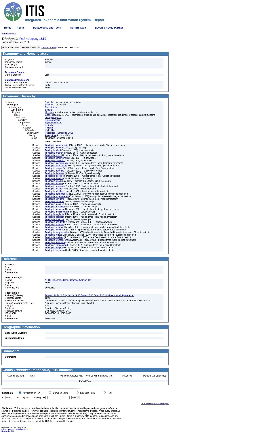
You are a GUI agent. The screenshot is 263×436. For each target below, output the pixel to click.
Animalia (49, 102)
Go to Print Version (8, 34)
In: (3, 397)
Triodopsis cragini (53, 168)
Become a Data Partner (109, 27)
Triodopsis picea (53, 229)
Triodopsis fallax (53, 181)
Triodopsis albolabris (55, 147)
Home (7, 27)
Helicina (49, 127)
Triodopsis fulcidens (54, 191)
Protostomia (51, 107)
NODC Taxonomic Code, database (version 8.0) (68, 280)
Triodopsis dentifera (54, 173)
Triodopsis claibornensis (56, 163)
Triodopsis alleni (53, 150)
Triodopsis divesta (53, 178)
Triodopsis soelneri (54, 237)
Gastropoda (50, 115)
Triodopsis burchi (53, 155)
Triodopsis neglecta (54, 214)
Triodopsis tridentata (55, 242)
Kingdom (24, 397)
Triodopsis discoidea (55, 176)
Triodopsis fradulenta (55, 186)
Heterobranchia (52, 120)
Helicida (49, 125)
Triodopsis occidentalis (56, 222)
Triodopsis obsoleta (54, 217)
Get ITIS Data (78, 27)
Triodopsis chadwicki (55, 160)
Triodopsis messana (54, 209)
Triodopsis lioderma (54, 201)
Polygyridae (50, 135)
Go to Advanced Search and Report (155, 404)
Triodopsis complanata (56, 165)
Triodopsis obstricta (54, 219)
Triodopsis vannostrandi (56, 245)
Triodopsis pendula (54, 227)
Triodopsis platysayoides (57, 232)
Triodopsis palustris (54, 224)
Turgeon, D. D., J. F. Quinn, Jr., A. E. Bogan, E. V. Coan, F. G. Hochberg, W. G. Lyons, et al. (89, 295)
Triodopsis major (53, 204)
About (20, 27)
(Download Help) (49, 47)
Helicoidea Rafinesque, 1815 (59, 133)
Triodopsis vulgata (54, 247)
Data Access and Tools (47, 27)
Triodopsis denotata (54, 170)
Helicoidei (49, 130)
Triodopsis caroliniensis (56, 158)
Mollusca (49, 112)
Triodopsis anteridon (55, 153)
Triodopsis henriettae (55, 194)
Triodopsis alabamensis (56, 145)
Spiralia (48, 110)
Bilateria (49, 104)
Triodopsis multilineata (56, 211)
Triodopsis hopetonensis (57, 196)
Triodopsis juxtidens (54, 199)
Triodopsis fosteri (53, 183)
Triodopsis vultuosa (54, 250)
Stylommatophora (53, 122)
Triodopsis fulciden (54, 188)
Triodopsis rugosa (53, 235)
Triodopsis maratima (55, 206)
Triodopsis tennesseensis (57, 240)
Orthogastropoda (53, 117)
